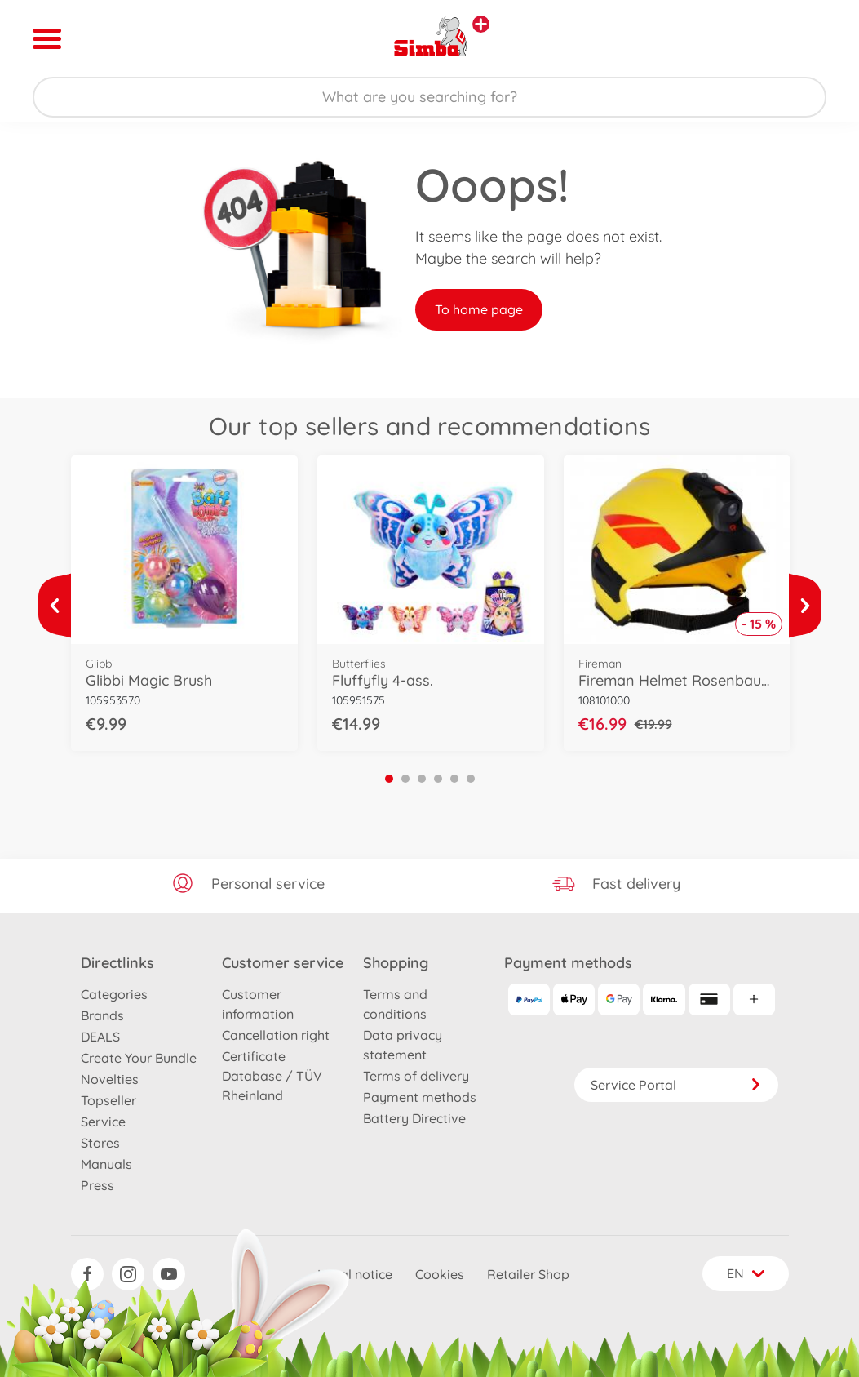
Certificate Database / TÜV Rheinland (272, 1076)
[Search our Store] (429, 97)
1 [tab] (389, 779)
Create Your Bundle (139, 1058)
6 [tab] (471, 779)
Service (103, 1121)
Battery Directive (414, 1118)
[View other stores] (480, 24)
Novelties (110, 1079)
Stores (100, 1143)
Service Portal (676, 1085)
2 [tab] (405, 779)
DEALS (100, 1036)
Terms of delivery (416, 1076)
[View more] (54, 605)
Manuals (106, 1164)
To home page (479, 309)
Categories (114, 994)
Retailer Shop (528, 1274)
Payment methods (419, 1097)
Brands (102, 1015)
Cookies (439, 1274)
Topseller (108, 1100)
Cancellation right (276, 1035)
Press (97, 1185)
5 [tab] (454, 779)
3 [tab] (422, 779)
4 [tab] (438, 779)
